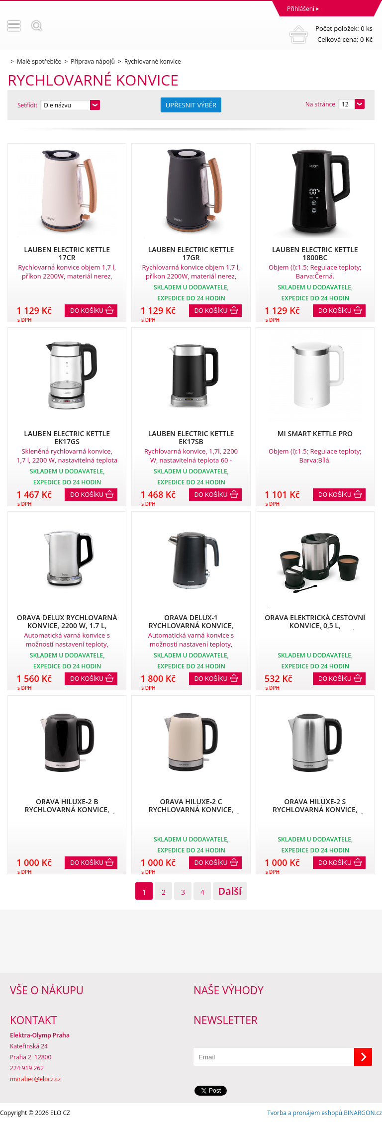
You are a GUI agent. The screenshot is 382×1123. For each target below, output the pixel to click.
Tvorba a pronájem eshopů (304, 1113)
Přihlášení (300, 8)
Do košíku (86, 310)
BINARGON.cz (363, 1113)
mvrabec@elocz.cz (35, 1079)
